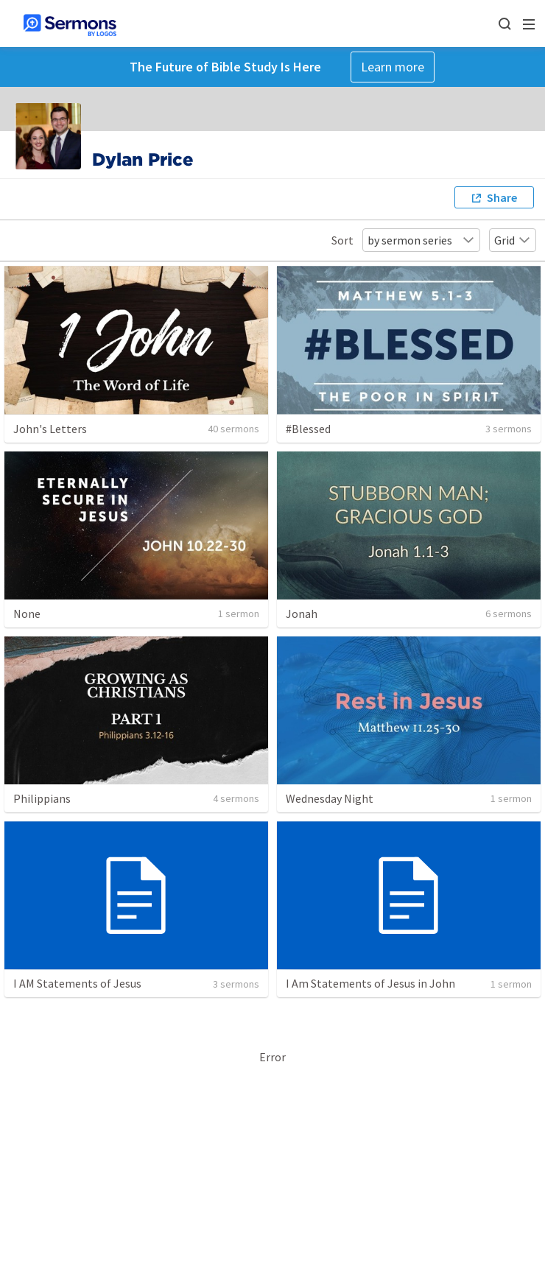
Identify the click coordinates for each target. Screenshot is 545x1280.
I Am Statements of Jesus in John (370, 983)
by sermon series (421, 240)
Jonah (301, 613)
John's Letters (50, 428)
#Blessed (308, 428)
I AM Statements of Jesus (77, 983)
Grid (512, 240)
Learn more (392, 66)
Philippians (42, 798)
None (27, 613)
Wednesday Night (329, 798)
